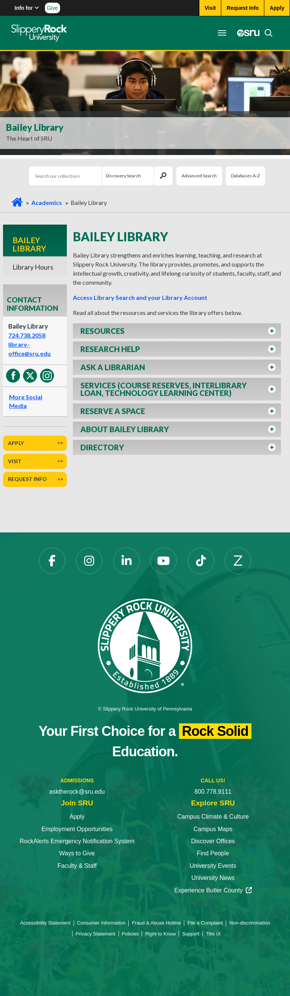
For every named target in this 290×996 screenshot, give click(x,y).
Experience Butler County (212, 890)
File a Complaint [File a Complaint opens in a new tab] (205, 923)
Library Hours (32, 267)
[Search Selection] (128, 175)
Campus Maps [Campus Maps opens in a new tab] (212, 829)
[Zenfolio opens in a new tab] (238, 561)
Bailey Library (29, 244)
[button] (177, 330)
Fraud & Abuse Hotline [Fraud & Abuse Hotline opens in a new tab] (156, 923)
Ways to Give (77, 853)
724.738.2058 (26, 335)
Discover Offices (213, 841)
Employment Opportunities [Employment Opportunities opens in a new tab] (77, 829)
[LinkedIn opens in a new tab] (126, 561)
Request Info (27, 479)
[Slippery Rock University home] (145, 645)
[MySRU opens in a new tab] (246, 33)
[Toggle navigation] (222, 33)
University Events (213, 866)
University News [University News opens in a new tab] (213, 878)
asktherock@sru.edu (77, 791)
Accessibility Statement (45, 923)
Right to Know (160, 934)
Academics (46, 202)
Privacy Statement (96, 934)
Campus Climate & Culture (212, 816)
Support (190, 934)
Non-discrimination (249, 923)
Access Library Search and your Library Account (140, 297)
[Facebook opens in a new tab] (52, 561)
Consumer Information (101, 923)
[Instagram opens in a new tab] (89, 561)
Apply (16, 443)
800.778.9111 (212, 791)
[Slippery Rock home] (39, 33)
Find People (213, 853)
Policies (130, 934)
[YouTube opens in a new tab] (163, 561)
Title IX (213, 934)
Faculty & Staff (77, 866)
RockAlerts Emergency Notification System (77, 841)
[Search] (266, 32)
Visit (15, 461)
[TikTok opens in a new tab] (201, 561)
